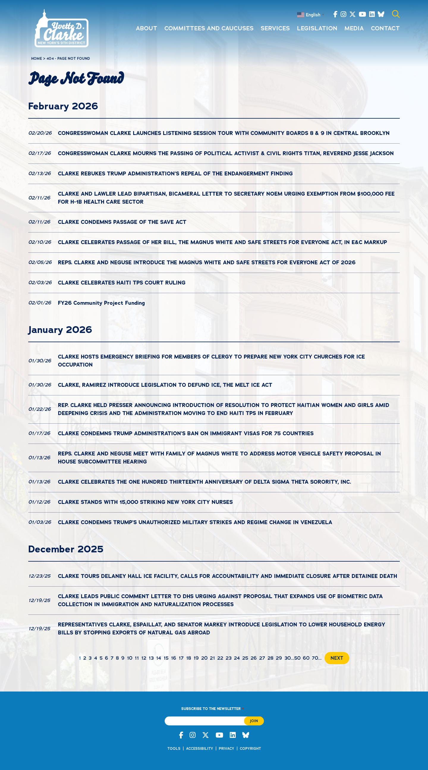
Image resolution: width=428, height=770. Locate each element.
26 (254, 658)
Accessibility (199, 748)
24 (237, 658)
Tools (173, 748)
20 (204, 658)
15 (166, 658)
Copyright (250, 748)
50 (297, 658)
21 (212, 658)
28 (270, 658)
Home (36, 58)
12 (143, 658)
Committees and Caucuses (209, 28)
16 (173, 658)
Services (275, 28)
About (146, 28)
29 (279, 658)
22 (220, 658)
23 (229, 658)
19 (196, 658)
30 (287, 658)
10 (129, 658)
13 (151, 658)
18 (188, 658)
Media (354, 28)
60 (306, 658)
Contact (385, 28)
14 (158, 658)
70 (315, 658)
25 (245, 658)
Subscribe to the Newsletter (212, 709)
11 (137, 658)
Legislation (317, 28)
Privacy (226, 748)
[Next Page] (335, 658)
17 (181, 658)
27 (262, 658)
